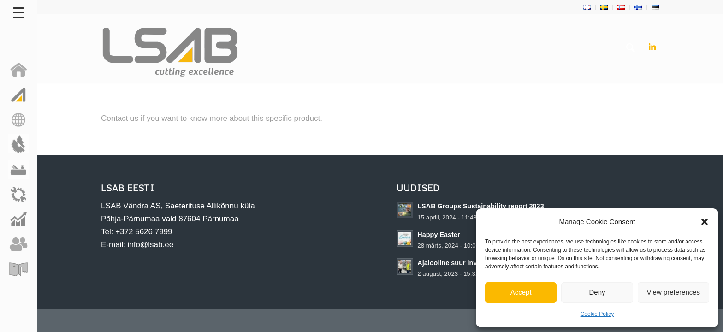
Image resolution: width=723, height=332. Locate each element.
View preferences (673, 292)
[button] (704, 221)
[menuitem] (587, 7)
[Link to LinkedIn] (652, 47)
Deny (597, 292)
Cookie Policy (597, 314)
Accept (521, 292)
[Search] (630, 48)
